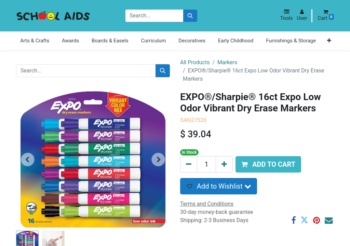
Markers (227, 62)
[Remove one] (188, 164)
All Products (195, 62)
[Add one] (224, 164)
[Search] (190, 16)
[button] (286, 15)
